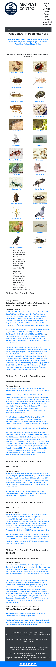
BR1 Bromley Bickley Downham (16, 565)
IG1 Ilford (9, 491)
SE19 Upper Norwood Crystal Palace (32, 448)
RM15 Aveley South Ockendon (33, 321)
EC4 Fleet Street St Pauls (41, 390)
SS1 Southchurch (32, 329)
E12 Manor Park (27, 480)
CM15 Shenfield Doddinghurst (24, 363)
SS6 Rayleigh (33, 334)
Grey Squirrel (16, 174)
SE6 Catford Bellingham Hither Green (32, 437)
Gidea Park (15, 613)
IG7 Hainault (26, 493)
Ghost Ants (39, 160)
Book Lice (40, 87)
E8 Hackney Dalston (23, 478)
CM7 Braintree (34, 354)
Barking (15, 616)
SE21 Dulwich (20, 450)
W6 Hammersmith (25, 419)
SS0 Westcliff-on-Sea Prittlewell (16, 329)
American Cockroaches (16, 72)
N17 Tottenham (39, 526)
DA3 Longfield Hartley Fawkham (32, 582)
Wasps (40, 247)
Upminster (9, 616)
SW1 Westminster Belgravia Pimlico (17, 395)
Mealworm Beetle (16, 204)
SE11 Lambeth (18, 441)
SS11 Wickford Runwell (34, 336)
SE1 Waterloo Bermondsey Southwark (18, 432)
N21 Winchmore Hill (19, 530)
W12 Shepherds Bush (15, 424)
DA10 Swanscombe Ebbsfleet (27, 591)
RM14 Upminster (17, 321)
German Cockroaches (16, 160)
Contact (24, 641)
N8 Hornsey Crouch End (28, 519)
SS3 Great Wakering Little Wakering (20, 332)
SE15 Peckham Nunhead (29, 443)
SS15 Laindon (20, 341)
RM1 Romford (10, 312)
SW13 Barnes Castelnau (35, 404)
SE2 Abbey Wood (36, 432)
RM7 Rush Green (15, 316)
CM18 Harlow (22, 365)
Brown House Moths (16, 102)
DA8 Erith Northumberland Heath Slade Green (28, 589)
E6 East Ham (39, 476)
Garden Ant (39, 145)
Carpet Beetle (39, 102)
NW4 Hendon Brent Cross (32, 537)
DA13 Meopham (36, 593)
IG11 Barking (29, 496)
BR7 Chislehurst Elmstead (32, 574)
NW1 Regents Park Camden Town (17, 534)
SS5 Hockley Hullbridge (21, 334)
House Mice (40, 174)
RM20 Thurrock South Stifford (40, 325)
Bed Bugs (40, 72)
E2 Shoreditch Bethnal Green (37, 473)
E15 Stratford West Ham (34, 482)
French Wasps (39, 131)
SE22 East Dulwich (31, 450)
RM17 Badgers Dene (33, 323)
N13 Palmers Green (22, 523)
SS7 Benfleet (42, 334)
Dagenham (15, 602)
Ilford (33, 616)
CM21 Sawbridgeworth (18, 367)
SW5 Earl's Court (39, 397)
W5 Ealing (15, 419)
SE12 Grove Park (28, 441)
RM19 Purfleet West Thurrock (20, 325)
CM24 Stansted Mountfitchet (27, 369)
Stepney (28, 616)
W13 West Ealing (28, 424)
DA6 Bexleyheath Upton (26, 587)
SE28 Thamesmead (28, 455)
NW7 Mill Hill (34, 539)
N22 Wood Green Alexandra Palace (37, 530)
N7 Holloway (16, 519)
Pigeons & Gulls (40, 218)
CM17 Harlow (13, 365)
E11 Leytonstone (16, 480)
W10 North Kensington (31, 421)
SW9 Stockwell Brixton (16, 401)
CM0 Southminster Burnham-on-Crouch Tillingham (22, 347)
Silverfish (40, 233)
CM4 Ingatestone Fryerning (34, 352)
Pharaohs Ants (16, 218)
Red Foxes (16, 233)
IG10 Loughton (20, 496)
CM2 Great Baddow (20, 349)
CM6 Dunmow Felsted (22, 354)
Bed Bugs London (28, 639)
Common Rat (16, 131)
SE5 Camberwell (14, 437)
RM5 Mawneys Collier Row (27, 314)
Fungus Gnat (16, 145)
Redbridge (22, 616)
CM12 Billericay (30, 358)
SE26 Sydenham (38, 452)
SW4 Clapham (28, 397)
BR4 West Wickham (28, 569)
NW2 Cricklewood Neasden (37, 534)
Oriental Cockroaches (40, 204)
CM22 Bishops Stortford (34, 367)
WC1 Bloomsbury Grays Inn (15, 428)
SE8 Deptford (16, 439)
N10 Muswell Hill (18, 521)
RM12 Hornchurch (33, 318)
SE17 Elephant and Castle (35, 446)
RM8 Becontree (26, 316)
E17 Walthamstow (39, 485)
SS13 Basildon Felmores (27, 338)
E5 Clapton (30, 476)
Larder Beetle (39, 189)
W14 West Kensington (41, 424)
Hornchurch (41, 613)
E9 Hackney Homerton (37, 478)
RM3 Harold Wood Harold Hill (35, 312)
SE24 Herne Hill (13, 452)
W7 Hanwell (35, 419)
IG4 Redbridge (37, 491)
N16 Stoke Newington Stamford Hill (22, 526)
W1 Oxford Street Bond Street (15, 417)
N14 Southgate (33, 523)
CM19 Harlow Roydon (34, 365)
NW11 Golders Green (17, 543)
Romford (9, 613)
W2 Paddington (30, 417)
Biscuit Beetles (16, 87)
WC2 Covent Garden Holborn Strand (35, 428)
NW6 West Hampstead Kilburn (20, 539)
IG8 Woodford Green (36, 493)
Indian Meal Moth (16, 189)
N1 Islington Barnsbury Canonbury (17, 514)
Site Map (31, 641)
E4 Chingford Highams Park (18, 476)
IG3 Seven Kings (26, 491)
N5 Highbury (36, 517)
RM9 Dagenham (37, 316)
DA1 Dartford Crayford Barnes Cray (17, 580)
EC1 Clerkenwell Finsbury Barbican (17, 388)
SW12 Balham (22, 404)
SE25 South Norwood (26, 452)
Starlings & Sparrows (16, 247)
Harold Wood (24, 613)
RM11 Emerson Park (20, 318)
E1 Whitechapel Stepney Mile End (17, 473)
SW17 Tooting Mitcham (19, 408)
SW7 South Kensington (28, 399)
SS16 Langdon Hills (31, 341)
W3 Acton (39, 417)
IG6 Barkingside (16, 493)
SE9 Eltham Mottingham (29, 439)
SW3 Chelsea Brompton (16, 397)
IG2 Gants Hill (16, 491)
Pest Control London (14, 639)
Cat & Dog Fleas (16, 116)
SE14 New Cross (15, 443)
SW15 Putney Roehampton (28, 406)
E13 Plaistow (36, 480)
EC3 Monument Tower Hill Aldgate (21, 390)
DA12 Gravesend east (23, 593)
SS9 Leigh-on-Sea (21, 336)
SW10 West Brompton (31, 401)
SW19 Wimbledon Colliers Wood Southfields (28, 410)
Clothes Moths (40, 116)
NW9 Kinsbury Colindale (18, 541)
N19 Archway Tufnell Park (25, 528)
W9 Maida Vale (18, 421)
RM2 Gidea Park (20, 312)
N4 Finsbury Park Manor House (21, 517)
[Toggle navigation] (8, 29)
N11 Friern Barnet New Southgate (35, 521)
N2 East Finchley (33, 514)
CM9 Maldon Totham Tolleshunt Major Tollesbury (27, 356)
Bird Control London (41, 639)
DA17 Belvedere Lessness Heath (26, 600)
